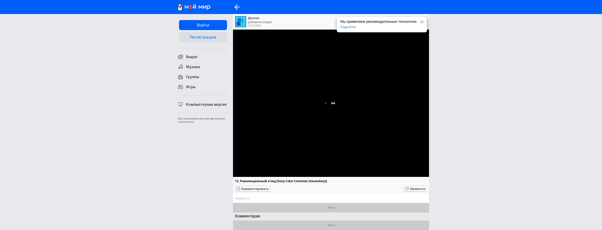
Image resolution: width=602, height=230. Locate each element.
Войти (203, 25)
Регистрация (203, 37)
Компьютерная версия (202, 104)
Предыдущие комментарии (331, 225)
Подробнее (348, 27)
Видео (188, 56)
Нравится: (242, 198)
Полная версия (331, 104)
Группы (188, 76)
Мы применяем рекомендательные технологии (201, 120)
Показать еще (331, 207)
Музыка (189, 66)
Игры (186, 86)
